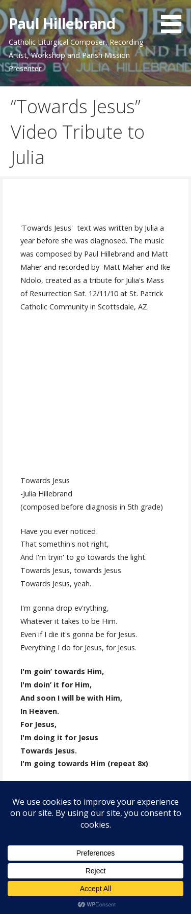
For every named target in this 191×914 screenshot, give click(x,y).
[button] (174, 18)
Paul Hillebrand (62, 23)
